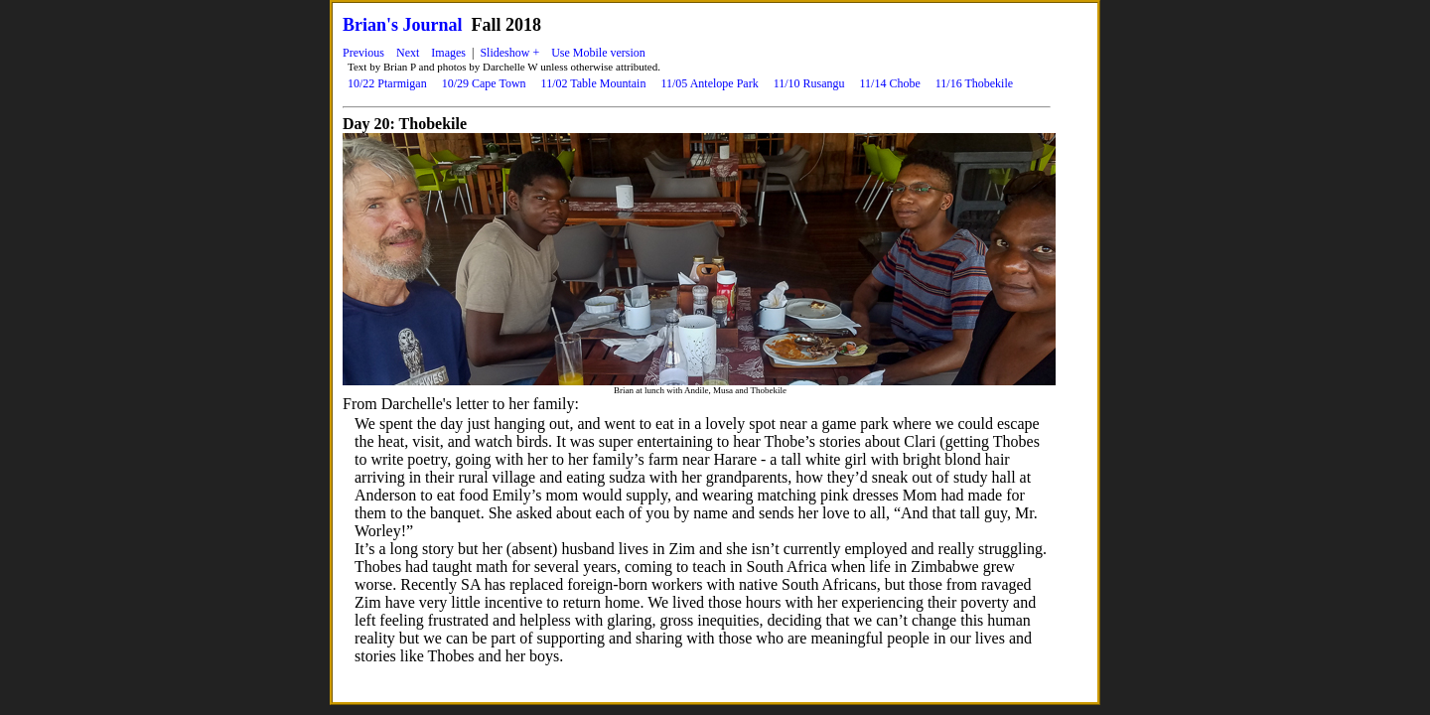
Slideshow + (509, 53)
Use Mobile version (598, 53)
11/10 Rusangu (809, 83)
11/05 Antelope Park (709, 83)
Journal (433, 25)
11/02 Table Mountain (593, 83)
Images (448, 53)
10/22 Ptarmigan (387, 83)
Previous (363, 53)
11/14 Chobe (890, 83)
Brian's (370, 25)
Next (407, 53)
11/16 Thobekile (974, 83)
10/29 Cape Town (484, 83)
